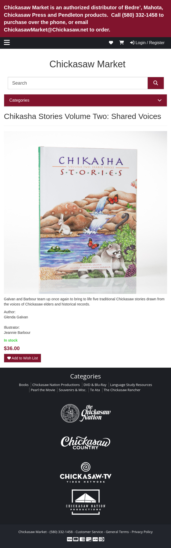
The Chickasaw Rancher (122, 390)
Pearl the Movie (43, 390)
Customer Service (89, 531)
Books (23, 384)
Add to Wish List (22, 358)
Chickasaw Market (87, 64)
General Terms (117, 531)
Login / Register (147, 43)
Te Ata (95, 390)
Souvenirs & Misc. (72, 390)
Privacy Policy (142, 531)
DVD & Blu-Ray (95, 384)
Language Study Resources (131, 384)
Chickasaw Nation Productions (56, 384)
